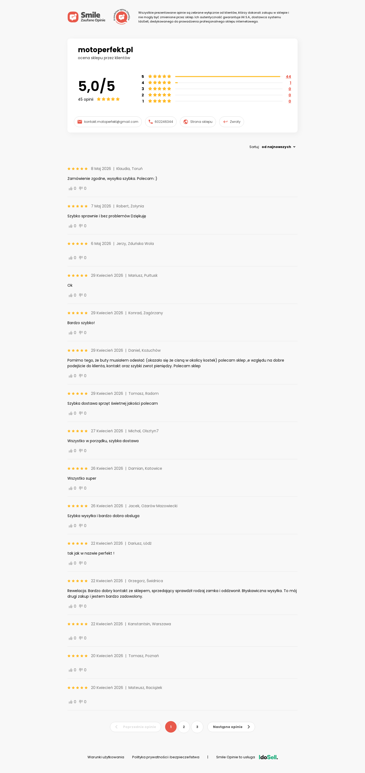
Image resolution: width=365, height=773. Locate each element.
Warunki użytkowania (106, 757)
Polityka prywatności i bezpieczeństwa (165, 757)
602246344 (161, 121)
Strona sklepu (197, 121)
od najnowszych (276, 147)
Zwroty (232, 121)
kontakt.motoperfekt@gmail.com (107, 121)
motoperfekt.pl (105, 50)
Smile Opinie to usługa (247, 757)
